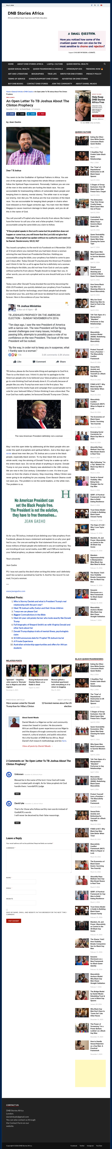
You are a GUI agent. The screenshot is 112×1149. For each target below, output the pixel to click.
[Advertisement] (90, 639)
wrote (8, 453)
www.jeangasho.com (15, 591)
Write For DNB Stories (71, 74)
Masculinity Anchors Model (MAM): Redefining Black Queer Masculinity (97, 336)
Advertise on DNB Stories (75, 79)
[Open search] (104, 64)
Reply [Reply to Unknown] (17, 794)
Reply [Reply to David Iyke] (17, 823)
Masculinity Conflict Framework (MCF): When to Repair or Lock (97, 404)
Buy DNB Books (15, 83)
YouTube (99, 1146)
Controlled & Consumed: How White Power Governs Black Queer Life (96, 221)
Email (9, 888)
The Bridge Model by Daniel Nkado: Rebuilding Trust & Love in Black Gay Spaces (97, 996)
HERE (87, 123)
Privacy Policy (93, 74)
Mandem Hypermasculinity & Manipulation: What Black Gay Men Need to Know (97, 559)
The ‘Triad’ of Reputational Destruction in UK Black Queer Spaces (97, 171)
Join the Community (62, 83)
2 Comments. (36, 109)
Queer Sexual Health (18, 69)
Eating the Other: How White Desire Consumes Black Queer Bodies (97, 140)
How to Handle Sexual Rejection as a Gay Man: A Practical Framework (97, 1046)
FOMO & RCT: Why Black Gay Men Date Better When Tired (97, 387)
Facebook (74, 1146)
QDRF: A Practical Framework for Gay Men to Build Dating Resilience (97, 498)
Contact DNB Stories (37, 83)
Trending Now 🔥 (94, 69)
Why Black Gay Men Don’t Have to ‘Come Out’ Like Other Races (97, 1012)
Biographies (38, 74)
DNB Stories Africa (26, 13)
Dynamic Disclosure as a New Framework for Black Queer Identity (96, 594)
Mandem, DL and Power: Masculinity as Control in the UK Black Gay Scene (97, 542)
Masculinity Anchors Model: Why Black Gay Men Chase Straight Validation (97, 612)
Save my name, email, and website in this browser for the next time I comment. (36, 913)
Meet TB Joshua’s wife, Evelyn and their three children (38, 608)
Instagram (90, 1146)
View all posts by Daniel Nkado (37, 746)
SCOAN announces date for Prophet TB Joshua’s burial (39, 638)
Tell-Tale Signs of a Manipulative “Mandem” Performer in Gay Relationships (98, 319)
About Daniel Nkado (86, 83)
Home (11, 64)
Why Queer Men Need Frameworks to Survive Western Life (97, 255)
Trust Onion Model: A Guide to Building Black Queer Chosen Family (98, 513)
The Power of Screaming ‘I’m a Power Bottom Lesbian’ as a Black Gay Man (97, 1028)
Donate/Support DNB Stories (43, 79)
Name (9, 878)
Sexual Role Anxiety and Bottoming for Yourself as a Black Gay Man (97, 371)
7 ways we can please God (25, 611)
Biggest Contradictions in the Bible (30, 614)
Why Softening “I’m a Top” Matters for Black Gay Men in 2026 (97, 465)
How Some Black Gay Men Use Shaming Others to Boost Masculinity (97, 287)
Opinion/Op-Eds (74, 69)
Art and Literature (18, 74)
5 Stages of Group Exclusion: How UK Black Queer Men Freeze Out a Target (98, 188)
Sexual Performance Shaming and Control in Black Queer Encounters (97, 271)
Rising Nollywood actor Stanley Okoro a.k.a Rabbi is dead (38, 682)
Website (9, 899)
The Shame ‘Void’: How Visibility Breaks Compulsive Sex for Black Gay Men (98, 577)
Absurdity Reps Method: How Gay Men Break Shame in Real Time (97, 450)
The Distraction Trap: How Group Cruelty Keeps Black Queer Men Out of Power (97, 204)
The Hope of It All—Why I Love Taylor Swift (98, 527)
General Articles (17, 92)
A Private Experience (23, 641)
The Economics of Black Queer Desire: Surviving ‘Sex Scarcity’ (97, 420)
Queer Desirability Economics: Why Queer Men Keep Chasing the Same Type (97, 239)
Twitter (82, 1146)
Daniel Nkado (26, 109)
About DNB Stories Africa (30, 64)
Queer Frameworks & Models (48, 69)
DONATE (92, 52)
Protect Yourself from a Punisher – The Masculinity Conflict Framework (97, 354)
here (64, 740)
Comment (11, 848)
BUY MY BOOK (82, 52)
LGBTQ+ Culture (55, 64)
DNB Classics (28, 92)
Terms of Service (16, 79)
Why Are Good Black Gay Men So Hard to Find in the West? (97, 303)
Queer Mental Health (77, 64)
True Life (52, 74)
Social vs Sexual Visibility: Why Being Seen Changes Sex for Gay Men (96, 481)
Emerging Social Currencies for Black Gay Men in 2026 (97, 435)
